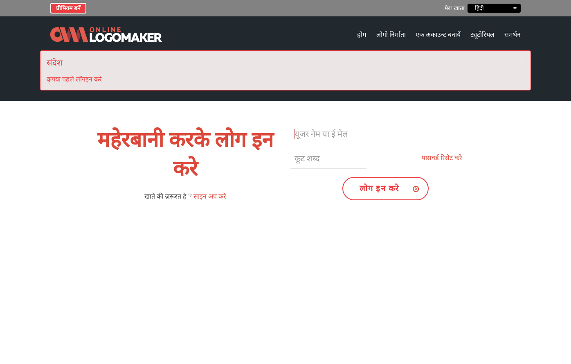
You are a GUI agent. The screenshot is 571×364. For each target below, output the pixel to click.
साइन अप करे (209, 196)
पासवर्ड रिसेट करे (442, 158)
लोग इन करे (379, 188)
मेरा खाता (455, 8)
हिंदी (494, 8)
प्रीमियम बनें (68, 8)
